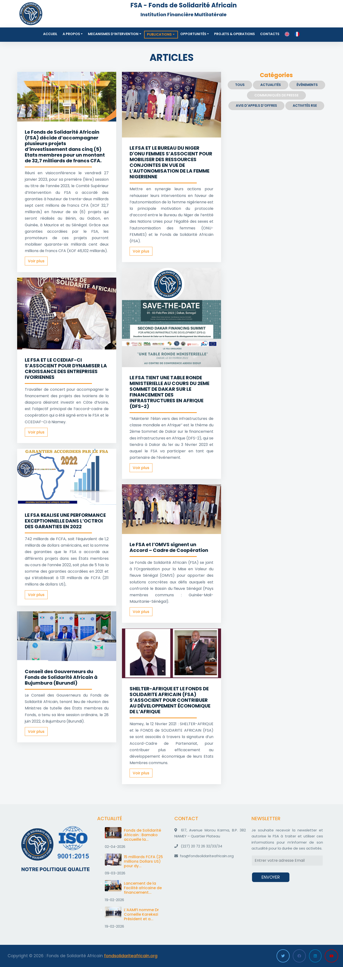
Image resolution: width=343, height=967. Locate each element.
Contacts (269, 34)
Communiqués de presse (276, 95)
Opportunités (193, 34)
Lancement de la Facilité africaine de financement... (143, 888)
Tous (240, 84)
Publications (159, 34)
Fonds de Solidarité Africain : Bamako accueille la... (142, 835)
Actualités (270, 84)
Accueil (50, 34)
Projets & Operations (234, 34)
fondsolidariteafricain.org (130, 956)
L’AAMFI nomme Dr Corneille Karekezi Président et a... (141, 914)
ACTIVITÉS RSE (305, 105)
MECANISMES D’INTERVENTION (113, 34)
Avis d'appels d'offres (256, 105)
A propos (71, 34)
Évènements (307, 84)
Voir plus (36, 261)
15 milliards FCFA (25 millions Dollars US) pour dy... (143, 861)
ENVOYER (271, 877)
